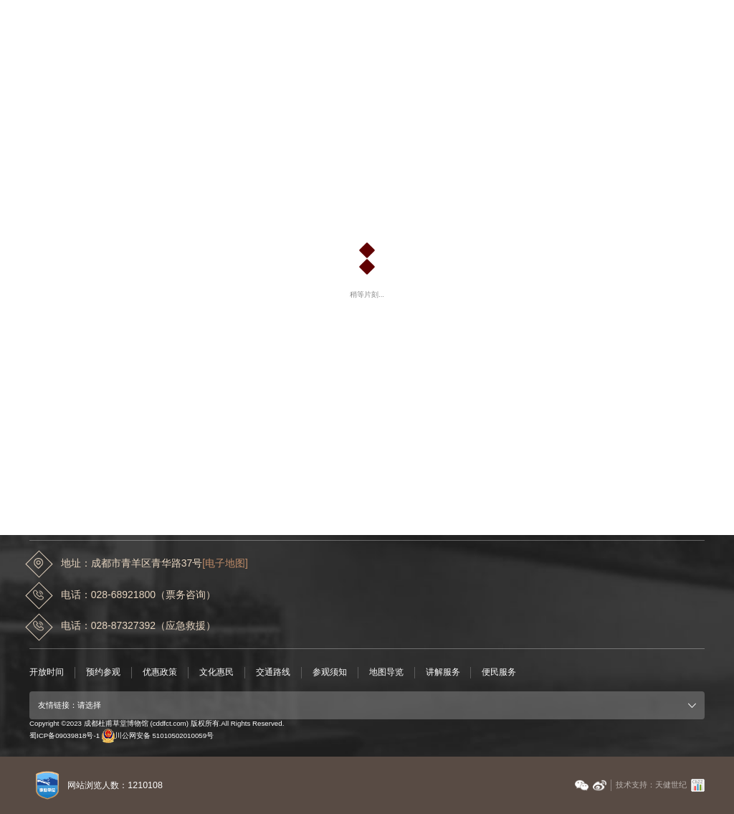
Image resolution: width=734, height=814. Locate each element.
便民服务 (499, 672)
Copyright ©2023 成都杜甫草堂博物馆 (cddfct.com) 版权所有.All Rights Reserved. (156, 723)
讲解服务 (443, 672)
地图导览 (386, 672)
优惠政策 (160, 672)
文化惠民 (216, 672)
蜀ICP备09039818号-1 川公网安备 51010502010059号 (121, 735)
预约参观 (103, 672)
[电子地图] (225, 563)
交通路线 (273, 672)
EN (668, 19)
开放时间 (46, 672)
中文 (643, 19)
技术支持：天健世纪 (651, 784)
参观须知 (330, 672)
